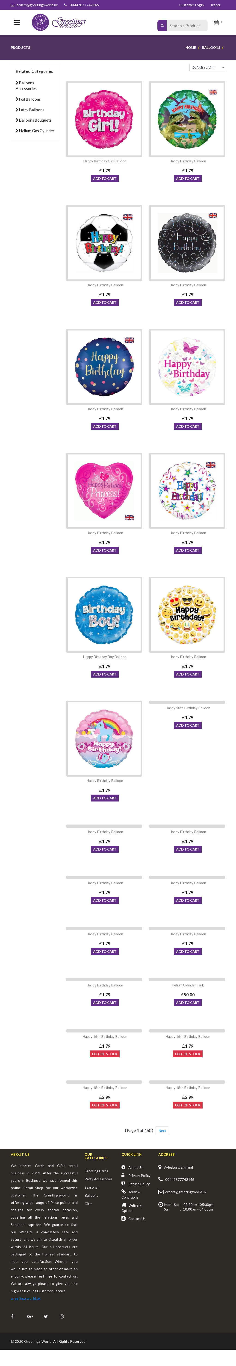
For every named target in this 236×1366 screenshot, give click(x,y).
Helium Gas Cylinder (36, 130)
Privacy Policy (139, 1192)
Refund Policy (139, 1200)
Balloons (91, 1212)
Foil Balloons (30, 99)
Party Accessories (98, 1195)
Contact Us (136, 1235)
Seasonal (91, 1204)
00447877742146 (84, 5)
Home (191, 47)
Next (162, 1147)
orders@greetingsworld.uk (37, 5)
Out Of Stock (105, 1069)
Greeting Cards (96, 1187)
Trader (215, 5)
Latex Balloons (31, 109)
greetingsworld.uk (26, 1315)
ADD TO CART (105, 180)
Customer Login (191, 5)
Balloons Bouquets (35, 120)
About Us (135, 1184)
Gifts (88, 1220)
